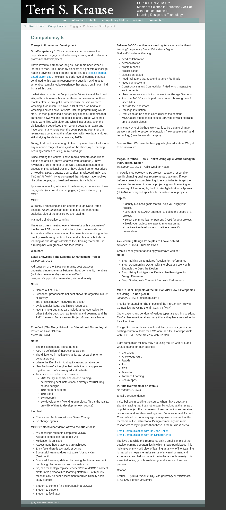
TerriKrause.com (34, 26)
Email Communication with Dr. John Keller (142, 431)
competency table (115, 20)
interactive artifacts (83, 20)
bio (64, 20)
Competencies (57, 26)
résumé (138, 20)
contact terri (157, 20)
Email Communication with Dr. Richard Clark (144, 434)
